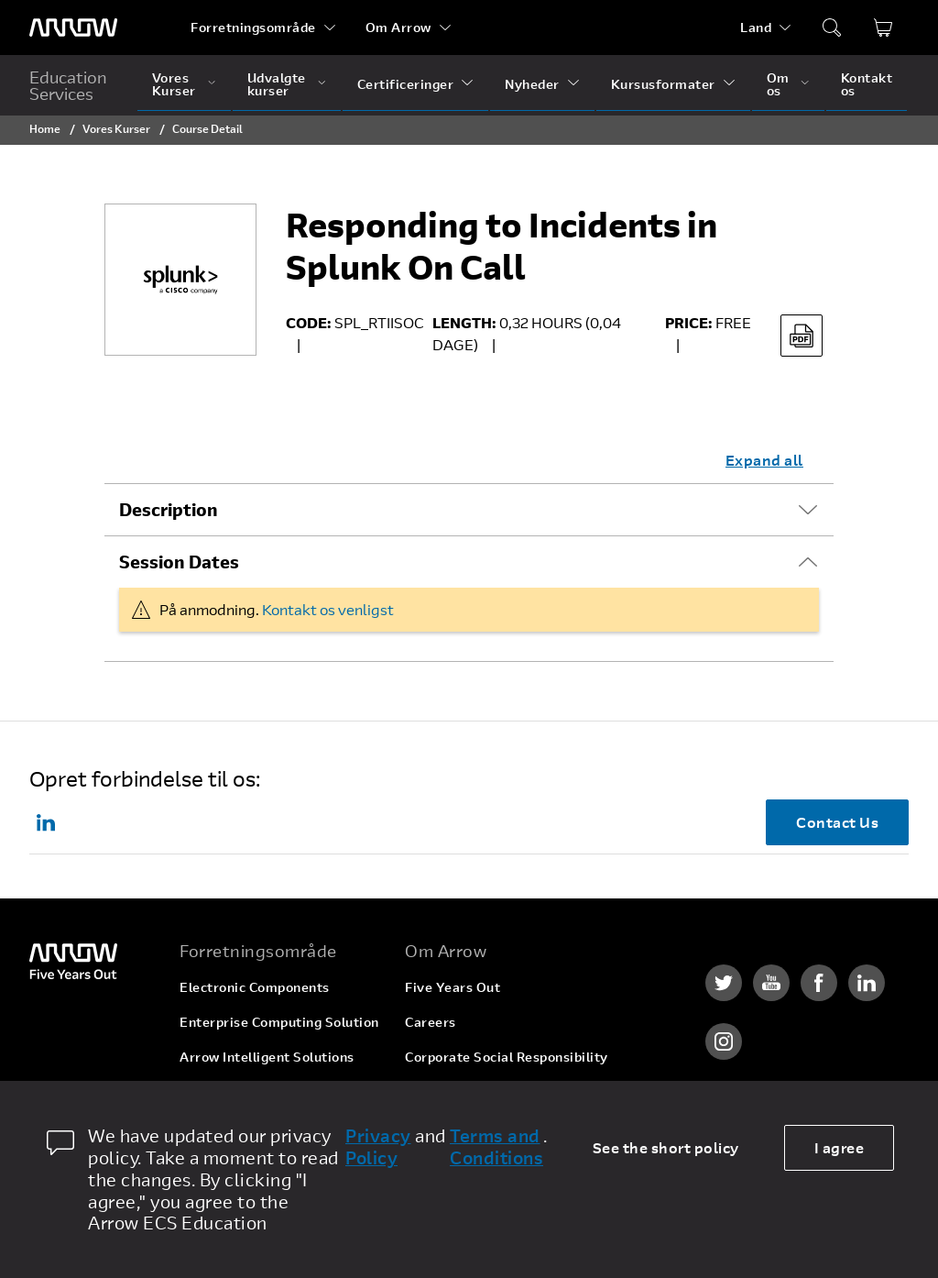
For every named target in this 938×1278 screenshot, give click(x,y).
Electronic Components (255, 987)
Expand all (764, 459)
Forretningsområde (253, 27)
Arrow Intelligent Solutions (267, 1056)
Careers (430, 1021)
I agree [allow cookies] (839, 1147)
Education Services (68, 85)
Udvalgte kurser (276, 84)
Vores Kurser (174, 84)
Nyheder (532, 84)
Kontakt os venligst (328, 609)
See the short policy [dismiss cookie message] (666, 1147)
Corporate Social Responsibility (506, 1056)
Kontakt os (867, 84)
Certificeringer (405, 84)
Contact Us (837, 822)
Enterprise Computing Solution (279, 1021)
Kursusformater (663, 84)
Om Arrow (398, 27)
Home (44, 128)
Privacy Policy (378, 1147)
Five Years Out (452, 987)
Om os (778, 84)
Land (755, 27)
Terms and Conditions (496, 1147)
